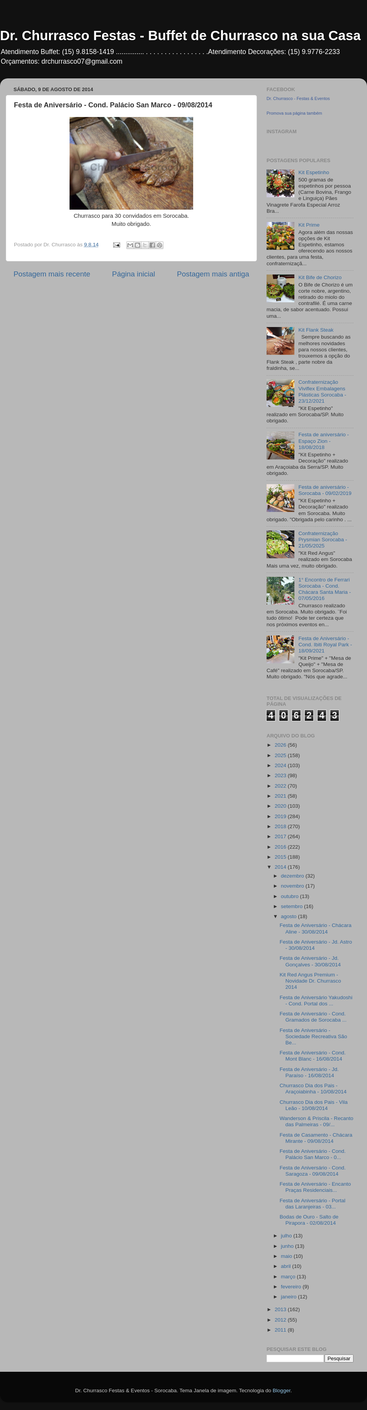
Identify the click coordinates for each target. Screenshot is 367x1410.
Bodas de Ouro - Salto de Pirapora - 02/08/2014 (309, 1220)
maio (287, 1256)
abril (286, 1266)
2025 (281, 755)
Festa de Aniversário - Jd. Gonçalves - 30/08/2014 (310, 961)
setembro (292, 906)
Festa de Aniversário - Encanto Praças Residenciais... (315, 1187)
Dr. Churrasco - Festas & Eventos (298, 98)
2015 (281, 857)
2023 (281, 775)
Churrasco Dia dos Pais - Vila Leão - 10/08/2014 (314, 1105)
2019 (281, 816)
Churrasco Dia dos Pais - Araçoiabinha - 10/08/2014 (313, 1089)
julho (287, 1236)
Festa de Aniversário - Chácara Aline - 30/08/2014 (316, 928)
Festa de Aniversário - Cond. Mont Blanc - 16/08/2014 (313, 1056)
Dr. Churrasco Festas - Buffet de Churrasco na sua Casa (180, 35)
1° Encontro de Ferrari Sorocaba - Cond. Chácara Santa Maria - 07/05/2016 (324, 589)
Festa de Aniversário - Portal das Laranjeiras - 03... (312, 1204)
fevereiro (291, 1287)
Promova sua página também (294, 113)
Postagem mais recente (52, 274)
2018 (281, 826)
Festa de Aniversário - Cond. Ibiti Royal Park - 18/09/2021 (325, 645)
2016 (281, 847)
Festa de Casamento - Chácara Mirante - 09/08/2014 (316, 1138)
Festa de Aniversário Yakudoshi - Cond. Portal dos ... (316, 1001)
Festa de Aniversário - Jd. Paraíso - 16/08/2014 (309, 1072)
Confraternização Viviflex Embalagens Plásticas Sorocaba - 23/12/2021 (322, 391)
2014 (281, 867)
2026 (281, 745)
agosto (289, 916)
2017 (281, 836)
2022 (281, 786)
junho (288, 1246)
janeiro (289, 1297)
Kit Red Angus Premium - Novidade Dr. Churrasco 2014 (310, 981)
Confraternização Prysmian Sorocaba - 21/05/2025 (322, 539)
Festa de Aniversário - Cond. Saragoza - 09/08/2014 (313, 1171)
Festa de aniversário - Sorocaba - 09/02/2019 (324, 490)
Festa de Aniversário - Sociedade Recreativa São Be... (313, 1036)
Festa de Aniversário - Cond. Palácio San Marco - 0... (313, 1154)
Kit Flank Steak (315, 330)
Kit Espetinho (313, 172)
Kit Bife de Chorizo (320, 277)
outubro (290, 896)
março (289, 1277)
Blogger (282, 1390)
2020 (281, 806)
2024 (281, 765)
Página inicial (133, 274)
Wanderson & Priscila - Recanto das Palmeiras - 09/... (316, 1121)
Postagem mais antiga (213, 274)
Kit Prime (308, 225)
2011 (281, 1330)
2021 (281, 796)
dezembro (293, 876)
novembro (293, 886)
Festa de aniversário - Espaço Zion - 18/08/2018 (323, 441)
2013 (281, 1309)
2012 (281, 1320)
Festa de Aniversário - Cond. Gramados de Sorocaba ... (313, 1017)
